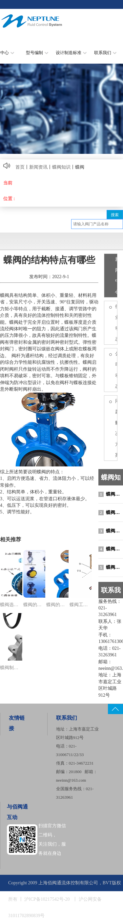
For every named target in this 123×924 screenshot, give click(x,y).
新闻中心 (116, 275)
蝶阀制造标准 (110, 512)
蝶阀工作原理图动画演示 (110, 567)
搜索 (115, 215)
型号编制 (37, 52)
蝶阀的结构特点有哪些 (110, 549)
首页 (20, 167)
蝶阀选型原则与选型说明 (110, 494)
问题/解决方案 (116, 428)
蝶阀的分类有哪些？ (110, 531)
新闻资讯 (38, 167)
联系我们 (105, 52)
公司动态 (116, 370)
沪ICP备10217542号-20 (47, 899)
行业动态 (116, 322)
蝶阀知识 (61, 167)
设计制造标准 (71, 52)
